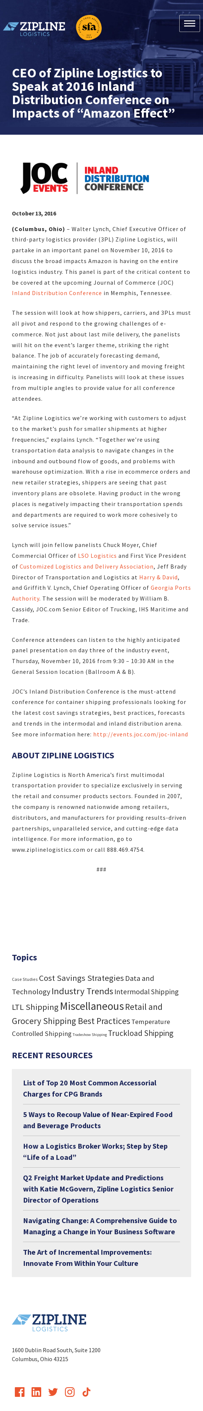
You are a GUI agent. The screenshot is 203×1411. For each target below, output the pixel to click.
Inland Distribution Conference (58, 293)
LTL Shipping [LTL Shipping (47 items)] (35, 1007)
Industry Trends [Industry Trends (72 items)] (82, 991)
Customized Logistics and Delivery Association (87, 566)
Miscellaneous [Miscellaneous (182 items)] (92, 1006)
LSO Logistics (98, 555)
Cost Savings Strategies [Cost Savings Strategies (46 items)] (81, 978)
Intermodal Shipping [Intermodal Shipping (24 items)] (146, 991)
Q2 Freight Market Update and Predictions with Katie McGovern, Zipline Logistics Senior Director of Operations (98, 1188)
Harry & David (158, 577)
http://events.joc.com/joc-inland (140, 734)
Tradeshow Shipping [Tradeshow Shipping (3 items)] (90, 1034)
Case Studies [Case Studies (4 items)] (25, 979)
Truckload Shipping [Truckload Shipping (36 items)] (140, 1033)
